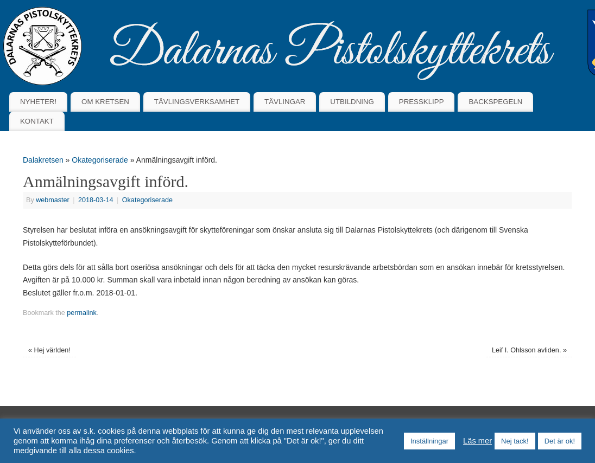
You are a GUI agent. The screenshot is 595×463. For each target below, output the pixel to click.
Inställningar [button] (429, 441)
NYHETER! (38, 102)
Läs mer (477, 440)
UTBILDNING (352, 102)
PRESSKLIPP (421, 102)
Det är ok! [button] (560, 441)
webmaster (52, 200)
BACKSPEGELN (495, 102)
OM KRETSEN (105, 102)
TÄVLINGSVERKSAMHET (196, 102)
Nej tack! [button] (515, 441)
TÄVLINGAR (284, 102)
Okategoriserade (100, 160)
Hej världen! (49, 350)
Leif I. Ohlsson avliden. (529, 350)
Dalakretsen (43, 160)
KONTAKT (37, 121)
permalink (82, 313)
